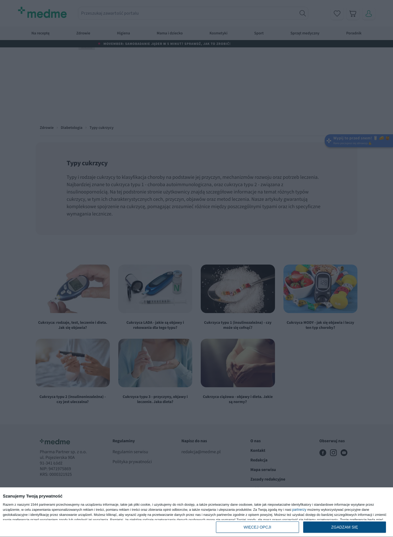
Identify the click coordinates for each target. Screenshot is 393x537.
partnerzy (299, 509)
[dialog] (196, 512)
